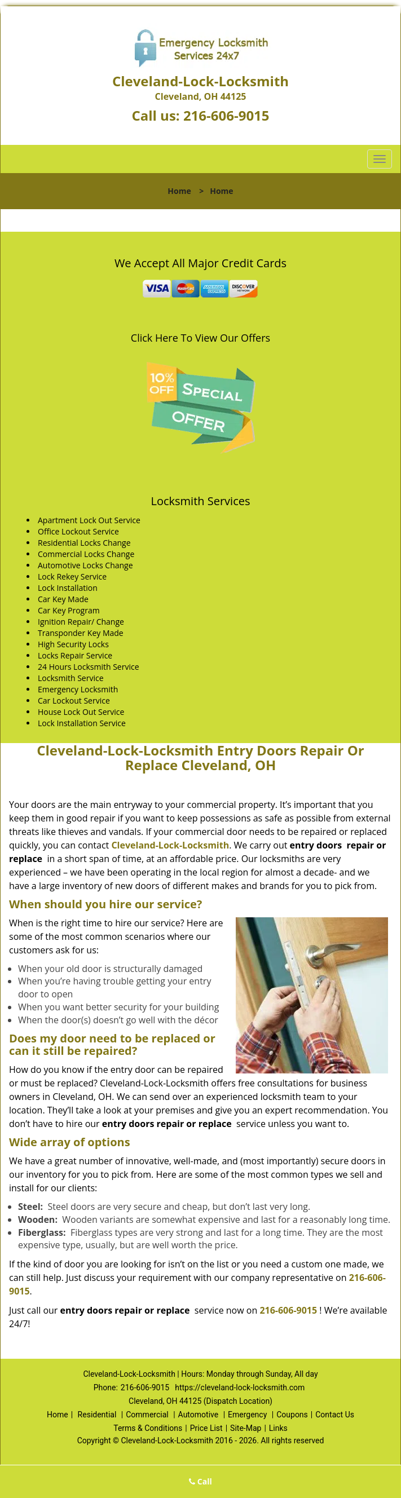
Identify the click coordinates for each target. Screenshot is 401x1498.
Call (200, 1481)
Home (179, 190)
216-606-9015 (226, 115)
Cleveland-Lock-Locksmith (170, 845)
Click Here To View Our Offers (200, 337)
